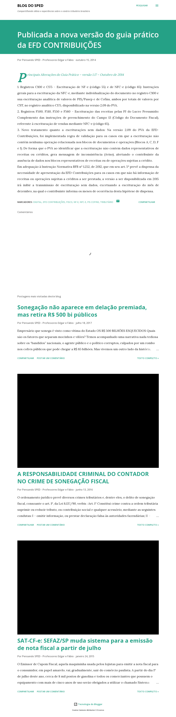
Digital (37, 202)
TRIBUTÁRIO (106, 202)
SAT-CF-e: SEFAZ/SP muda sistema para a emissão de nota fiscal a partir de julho (85, 644)
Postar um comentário (51, 358)
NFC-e (83, 202)
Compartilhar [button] (146, 202)
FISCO (69, 202)
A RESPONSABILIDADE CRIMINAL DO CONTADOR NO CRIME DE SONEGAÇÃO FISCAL (83, 477)
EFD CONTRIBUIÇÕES (54, 202)
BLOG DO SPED (30, 5)
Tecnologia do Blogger (88, 704)
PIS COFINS (93, 202)
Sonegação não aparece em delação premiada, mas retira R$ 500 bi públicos (82, 310)
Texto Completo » (148, 358)
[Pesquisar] (142, 5)
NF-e (76, 202)
